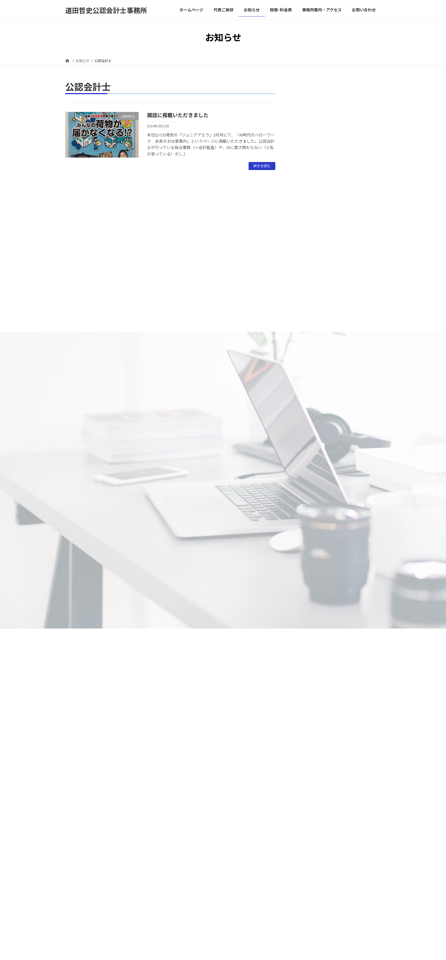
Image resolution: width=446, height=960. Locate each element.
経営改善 (305, 626)
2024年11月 (308, 772)
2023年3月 (307, 841)
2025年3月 (307, 749)
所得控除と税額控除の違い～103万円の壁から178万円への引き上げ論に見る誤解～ (354, 281)
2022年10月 (308, 864)
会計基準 (305, 476)
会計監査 (305, 487)
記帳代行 (305, 649)
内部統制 (305, 510)
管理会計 (305, 603)
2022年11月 (308, 853)
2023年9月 (307, 830)
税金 (301, 591)
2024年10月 (308, 783)
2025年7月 (307, 725)
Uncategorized (310, 465)
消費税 (303, 557)
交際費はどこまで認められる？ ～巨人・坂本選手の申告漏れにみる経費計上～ (353, 206)
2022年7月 (307, 899)
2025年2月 (307, 760)
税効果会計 (307, 568)
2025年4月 (307, 737)
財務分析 (305, 660)
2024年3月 (307, 795)
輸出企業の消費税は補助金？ (354, 310)
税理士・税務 (309, 580)
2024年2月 (307, 807)
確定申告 (309, 545)
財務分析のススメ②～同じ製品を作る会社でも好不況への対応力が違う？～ (355, 171)
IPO (300, 454)
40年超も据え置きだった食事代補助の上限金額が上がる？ (353, 136)
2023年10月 (308, 818)
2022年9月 (307, 876)
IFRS (301, 443)
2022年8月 (307, 887)
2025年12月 (308, 702)
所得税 (303, 533)
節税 (301, 614)
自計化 (303, 637)
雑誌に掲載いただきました (177, 115)
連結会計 (305, 672)
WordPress (198, 950)
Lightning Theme (223, 950)
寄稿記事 (305, 522)
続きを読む (262, 166)
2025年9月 (307, 714)
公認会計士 (307, 499)
